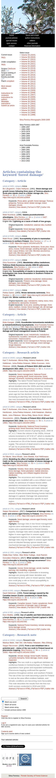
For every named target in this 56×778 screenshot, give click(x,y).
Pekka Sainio (8, 293)
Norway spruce (46, 341)
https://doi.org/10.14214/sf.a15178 (28, 243)
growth (30, 201)
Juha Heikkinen (34, 409)
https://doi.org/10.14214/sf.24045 (22, 371)
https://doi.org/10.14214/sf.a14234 (16, 269)
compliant (10, 81)
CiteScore (12, 69)
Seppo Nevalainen (11, 511)
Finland (26, 281)
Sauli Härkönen (9, 593)
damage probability (42, 469)
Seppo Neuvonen (10, 645)
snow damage (36, 281)
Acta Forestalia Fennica (43, 325)
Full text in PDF (34, 207)
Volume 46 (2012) (28, 84)
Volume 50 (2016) (28, 75)
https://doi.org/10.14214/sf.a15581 (16, 219)
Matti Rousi (7, 238)
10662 (5, 423)
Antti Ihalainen (38, 412)
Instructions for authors (7, 98)
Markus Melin (8, 643)
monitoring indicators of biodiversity (39, 378)
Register (4, 716)
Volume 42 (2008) (28, 93)
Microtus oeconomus (41, 251)
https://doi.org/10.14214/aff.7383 (38, 327)
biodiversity (21, 426)
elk (41, 307)
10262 (5, 652)
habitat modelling (15, 473)
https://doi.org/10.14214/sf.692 (15, 622)
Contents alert (6, 731)
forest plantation (27, 471)
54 (37, 650)
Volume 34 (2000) (28, 110)
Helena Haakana (36, 360)
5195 (12, 243)
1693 (29, 562)
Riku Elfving (47, 643)
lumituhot (27, 279)
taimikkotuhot (14, 303)
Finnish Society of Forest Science (34, 776)
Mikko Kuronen (38, 363)
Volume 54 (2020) (28, 66)
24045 (5, 371)
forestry (20, 469)
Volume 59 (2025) (28, 55)
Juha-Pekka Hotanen (21, 363)
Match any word (10, 702)
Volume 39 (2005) (28, 99)
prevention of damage (24, 605)
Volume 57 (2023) (28, 59)
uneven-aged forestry (38, 519)
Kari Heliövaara (41, 456)
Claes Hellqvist (22, 189)
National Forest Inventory (37, 426)
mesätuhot (36, 279)
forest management (31, 341)
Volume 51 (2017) (28, 73)
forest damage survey (17, 627)
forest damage (40, 201)
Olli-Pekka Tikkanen (32, 643)
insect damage (44, 343)
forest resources (35, 376)
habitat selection (41, 471)
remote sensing (45, 625)
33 (26, 598)
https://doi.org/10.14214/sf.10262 (22, 652)
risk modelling (21, 570)
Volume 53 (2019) (28, 68)
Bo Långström (9, 189)
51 (4, 516)
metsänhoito (34, 335)
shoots (19, 205)
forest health (35, 656)
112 (29, 267)
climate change (23, 656)
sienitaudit (32, 337)
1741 (19, 516)
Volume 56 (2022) (28, 62)
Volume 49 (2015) (28, 77)
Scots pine (44, 247)
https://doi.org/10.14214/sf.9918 (15, 465)
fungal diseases (15, 345)
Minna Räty (23, 360)
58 (40, 369)
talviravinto (24, 303)
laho (48, 337)
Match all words (10, 704)
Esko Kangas (8, 322)
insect (40, 658)
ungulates (32, 570)
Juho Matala (28, 456)
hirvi (51, 301)
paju (25, 301)
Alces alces (28, 469)
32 (18, 620)
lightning (39, 229)
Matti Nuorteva (9, 215)
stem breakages (23, 283)
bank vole (12, 253)
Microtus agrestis (24, 253)
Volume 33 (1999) (28, 113)
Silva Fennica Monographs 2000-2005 (35, 120)
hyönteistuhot (14, 337)
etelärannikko (47, 279)
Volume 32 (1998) (28, 115)
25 (14, 195)
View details (22, 207)
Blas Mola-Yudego (27, 555)
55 (40, 421)
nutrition (17, 307)
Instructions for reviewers (7, 94)
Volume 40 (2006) (28, 97)
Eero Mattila (8, 615)
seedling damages (40, 249)
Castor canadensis (39, 603)
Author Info (45, 207)
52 (7, 327)
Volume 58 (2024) (28, 57)
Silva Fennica (19, 217)
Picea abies (22, 201)
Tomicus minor (23, 203)
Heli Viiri (18, 643)
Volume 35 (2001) (28, 108)
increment (20, 378)
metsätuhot (28, 225)
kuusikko (23, 337)
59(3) (3, 65)
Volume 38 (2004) (28, 101)
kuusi (26, 335)
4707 (41, 267)
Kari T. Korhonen (10, 360)
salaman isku (39, 225)
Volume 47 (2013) (28, 81)
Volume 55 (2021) (28, 64)
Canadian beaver (24, 603)
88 (13, 295)
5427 (45, 217)
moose (16, 249)
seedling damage (40, 305)
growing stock (22, 376)
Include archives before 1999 (15, 710)
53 (32, 463)
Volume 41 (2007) (28, 95)
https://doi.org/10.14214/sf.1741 (34, 516)
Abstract (12, 207)
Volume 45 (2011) (28, 86)
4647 (24, 295)
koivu (46, 301)
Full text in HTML (24, 402)
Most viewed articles (6, 87)
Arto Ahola (22, 409)
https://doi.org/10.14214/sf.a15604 (16, 197)
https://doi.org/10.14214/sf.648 (15, 600)
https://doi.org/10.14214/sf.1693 (15, 565)
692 (32, 620)
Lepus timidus (18, 251)
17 (45, 241)
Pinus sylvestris (23, 247)
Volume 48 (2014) (28, 79)
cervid (38, 568)
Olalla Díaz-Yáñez (10, 555)
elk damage (48, 307)
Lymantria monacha (16, 658)
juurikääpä (41, 337)
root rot (22, 343)
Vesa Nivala (17, 456)
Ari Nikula (7, 456)
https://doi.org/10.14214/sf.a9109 (40, 295)
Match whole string (12, 707)
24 (30, 217)
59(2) (3, 57)
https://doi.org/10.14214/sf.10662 (22, 423)
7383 (22, 327)
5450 (29, 195)
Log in (3, 723)
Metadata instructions (5, 102)
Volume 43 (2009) (28, 90)
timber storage (35, 203)
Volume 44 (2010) (28, 88)
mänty (40, 301)
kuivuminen (13, 339)
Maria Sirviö (38, 415)
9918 (47, 463)
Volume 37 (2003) (28, 104)
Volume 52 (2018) (28, 70)
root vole (28, 251)
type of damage (40, 605)
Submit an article (7, 106)
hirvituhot (33, 303)
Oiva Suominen (9, 262)
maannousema (24, 339)
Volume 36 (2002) (28, 106)
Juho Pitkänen (14, 415)
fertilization (35, 247)
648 (40, 598)
